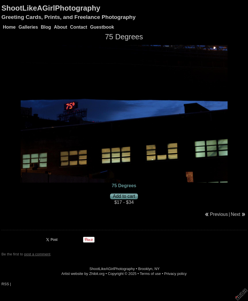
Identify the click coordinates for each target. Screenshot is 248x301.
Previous (219, 214)
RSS (5, 284)
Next (235, 214)
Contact (78, 27)
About (60, 27)
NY (157, 269)
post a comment (37, 254)
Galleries (28, 27)
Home (9, 27)
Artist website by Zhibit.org (83, 273)
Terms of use (150, 273)
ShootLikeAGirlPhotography (50, 8)
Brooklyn (145, 269)
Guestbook (102, 27)
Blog (46, 27)
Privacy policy (175, 273)
